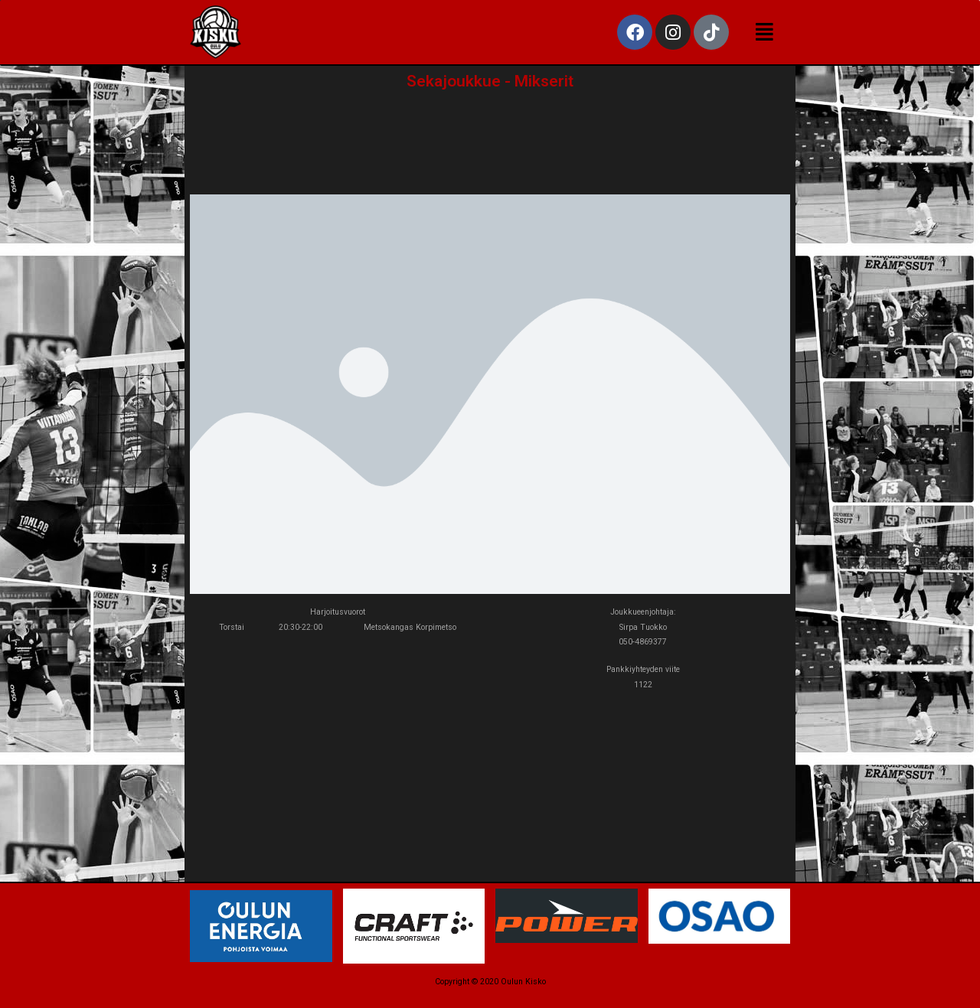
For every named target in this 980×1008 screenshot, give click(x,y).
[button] (765, 32)
